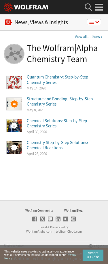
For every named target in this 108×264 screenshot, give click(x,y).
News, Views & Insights (36, 22)
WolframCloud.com (69, 231)
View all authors (87, 36)
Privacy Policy (59, 227)
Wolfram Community (39, 210)
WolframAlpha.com (39, 231)
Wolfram (18, 246)
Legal (43, 227)
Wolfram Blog (73, 210)
